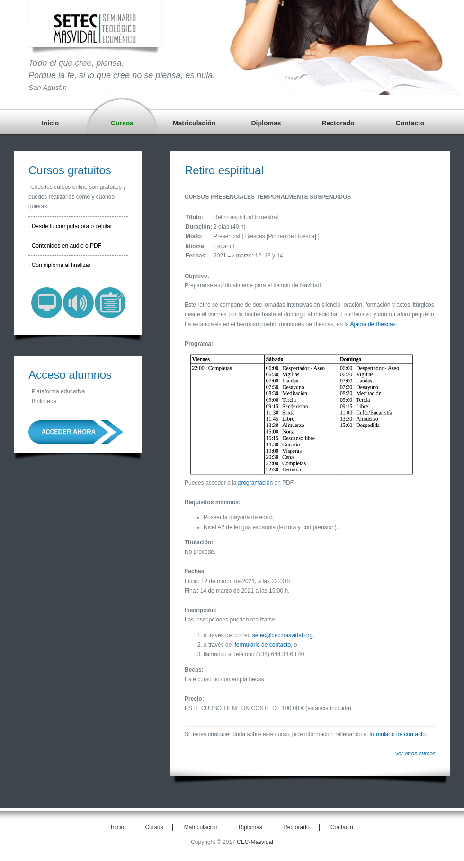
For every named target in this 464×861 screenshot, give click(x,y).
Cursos (122, 123)
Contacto (410, 123)
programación (255, 482)
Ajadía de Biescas (373, 324)
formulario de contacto (262, 644)
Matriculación (194, 123)
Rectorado (337, 123)
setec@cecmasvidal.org (282, 635)
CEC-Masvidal (255, 842)
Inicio (50, 123)
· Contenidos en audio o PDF (64, 245)
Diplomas (266, 123)
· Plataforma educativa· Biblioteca (56, 396)
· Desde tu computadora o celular (70, 226)
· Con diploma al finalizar (59, 265)
